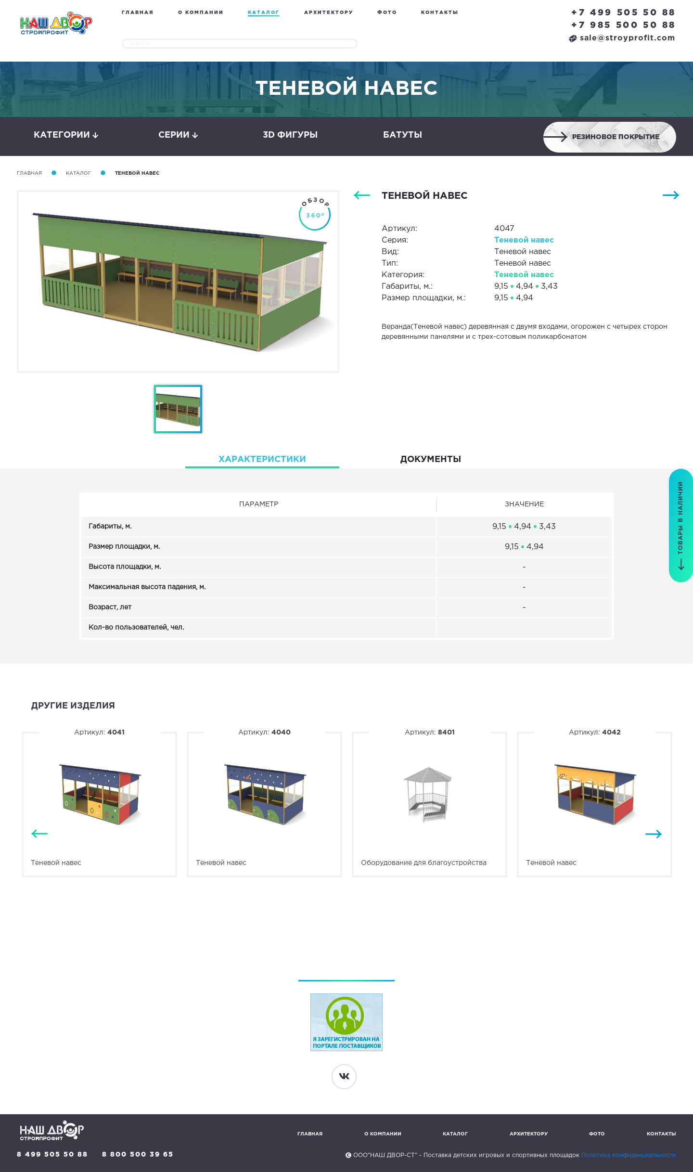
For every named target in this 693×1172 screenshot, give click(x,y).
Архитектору (328, 13)
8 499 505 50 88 (52, 1155)
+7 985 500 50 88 (623, 25)
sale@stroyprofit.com (622, 38)
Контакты (440, 13)
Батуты (402, 135)
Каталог (264, 13)
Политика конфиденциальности (628, 1155)
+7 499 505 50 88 (623, 13)
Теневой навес (524, 240)
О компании (201, 13)
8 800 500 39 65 (138, 1155)
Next (653, 834)
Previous (39, 834)
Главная (138, 13)
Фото (387, 13)
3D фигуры (290, 135)
